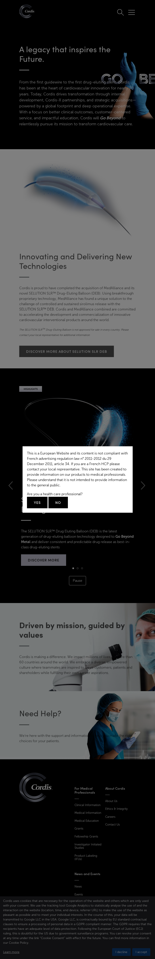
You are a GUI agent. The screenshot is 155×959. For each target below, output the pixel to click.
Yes (37, 502)
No (58, 502)
